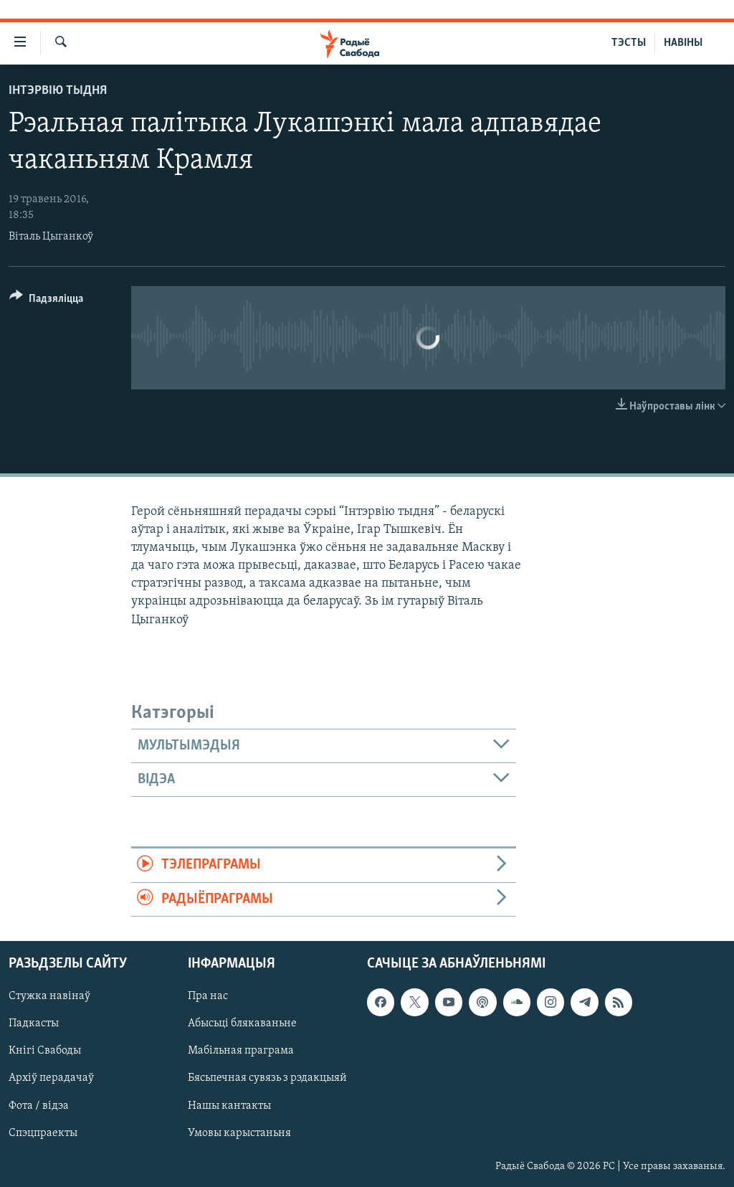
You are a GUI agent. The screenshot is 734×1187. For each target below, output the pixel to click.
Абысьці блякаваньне (242, 1023)
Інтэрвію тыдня (58, 91)
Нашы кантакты (229, 1106)
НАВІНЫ (683, 43)
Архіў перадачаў (51, 1078)
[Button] (46, 301)
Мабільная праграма (241, 1051)
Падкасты (34, 1023)
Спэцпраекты (43, 1133)
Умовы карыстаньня (239, 1133)
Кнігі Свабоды (45, 1051)
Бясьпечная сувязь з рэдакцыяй (267, 1078)
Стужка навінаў (49, 996)
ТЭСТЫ (628, 43)
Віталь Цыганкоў (51, 236)
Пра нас (208, 996)
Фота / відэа (39, 1106)
